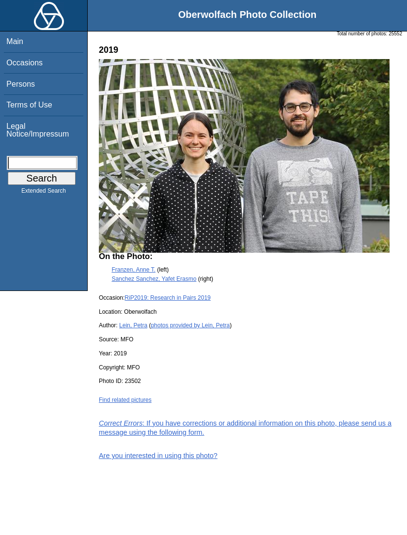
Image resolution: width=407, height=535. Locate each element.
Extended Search (43, 193)
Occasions (24, 63)
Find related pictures (125, 400)
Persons (20, 84)
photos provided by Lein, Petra (190, 325)
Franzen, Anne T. (133, 269)
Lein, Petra (133, 325)
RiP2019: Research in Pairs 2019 (167, 297)
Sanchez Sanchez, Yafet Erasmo (153, 278)
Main (14, 41)
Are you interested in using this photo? (158, 455)
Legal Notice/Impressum (37, 130)
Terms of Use (29, 105)
